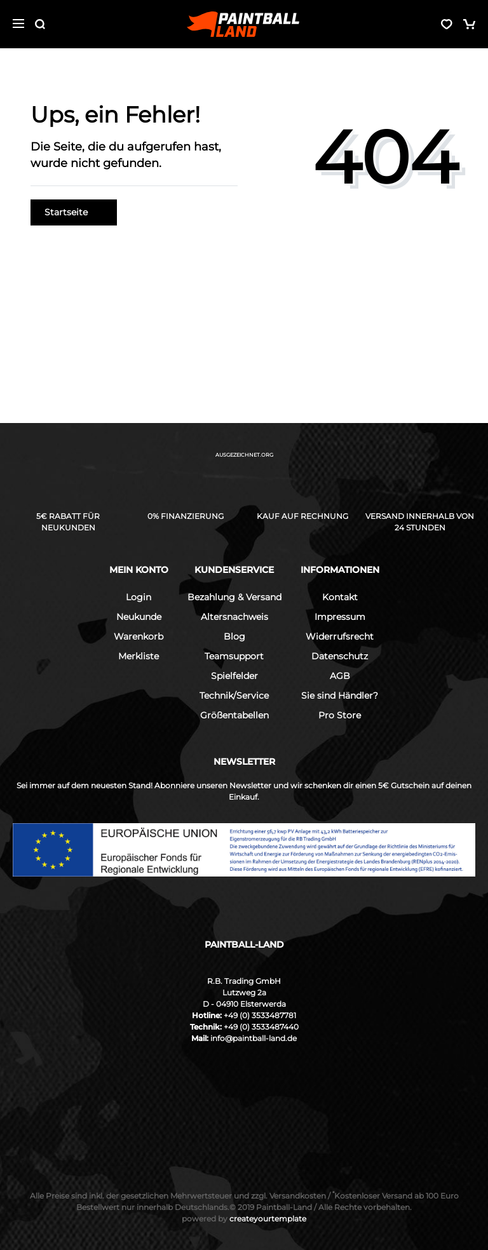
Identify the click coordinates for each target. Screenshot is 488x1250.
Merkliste (138, 656)
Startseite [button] (73, 212)
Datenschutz (339, 656)
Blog (234, 636)
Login (138, 597)
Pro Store (339, 715)
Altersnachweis (234, 616)
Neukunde (138, 616)
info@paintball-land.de (253, 1038)
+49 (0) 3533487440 (261, 1027)
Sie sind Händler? (339, 695)
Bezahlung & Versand (234, 597)
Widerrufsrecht (340, 636)
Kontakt (340, 597)
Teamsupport (234, 656)
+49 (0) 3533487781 (260, 1015)
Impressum (340, 616)
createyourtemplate (244, 1218)
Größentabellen (234, 715)
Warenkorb (138, 636)
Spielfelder (234, 676)
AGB (340, 676)
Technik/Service (234, 695)
